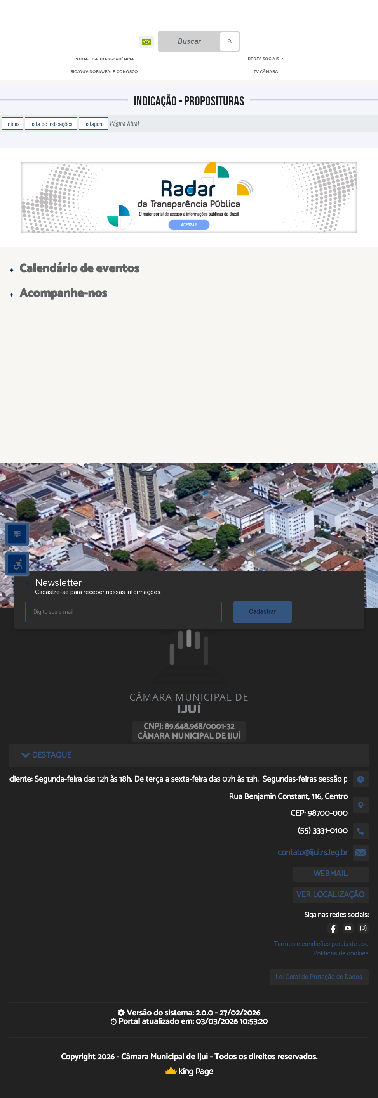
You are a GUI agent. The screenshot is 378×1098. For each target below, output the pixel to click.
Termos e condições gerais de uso (321, 944)
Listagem (93, 124)
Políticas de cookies (340, 953)
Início (12, 124)
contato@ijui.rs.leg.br (313, 852)
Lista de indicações (51, 124)
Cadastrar (262, 611)
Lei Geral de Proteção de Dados (319, 977)
